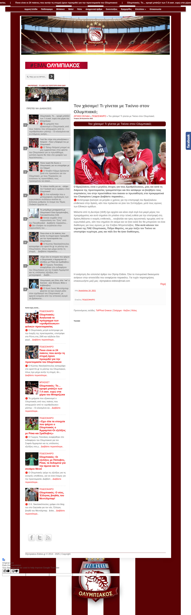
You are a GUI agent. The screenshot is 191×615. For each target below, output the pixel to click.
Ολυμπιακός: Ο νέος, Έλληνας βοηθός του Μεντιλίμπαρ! (51, 495)
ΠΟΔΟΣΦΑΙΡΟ (99, 116)
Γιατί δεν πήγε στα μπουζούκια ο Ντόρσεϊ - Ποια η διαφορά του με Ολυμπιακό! (54, 141)
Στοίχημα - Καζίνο (121, 310)
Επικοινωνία (155, 9)
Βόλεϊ (70, 9)
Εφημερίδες (126, 9)
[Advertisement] (120, 80)
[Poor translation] (15, 571)
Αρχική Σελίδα (30, 9)
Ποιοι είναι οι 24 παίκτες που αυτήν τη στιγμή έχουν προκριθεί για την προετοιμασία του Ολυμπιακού (73, 3)
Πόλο (79, 9)
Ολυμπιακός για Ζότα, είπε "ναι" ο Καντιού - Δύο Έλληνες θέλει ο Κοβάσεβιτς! (55, 282)
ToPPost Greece (104, 310)
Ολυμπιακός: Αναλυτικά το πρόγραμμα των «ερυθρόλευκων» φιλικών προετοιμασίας (42, 320)
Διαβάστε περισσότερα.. (43, 340)
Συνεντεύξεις (111, 9)
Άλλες (134, 310)
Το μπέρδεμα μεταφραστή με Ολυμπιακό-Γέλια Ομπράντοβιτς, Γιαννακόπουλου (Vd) (54, 212)
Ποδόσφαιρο (47, 9)
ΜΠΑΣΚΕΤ (44, 382)
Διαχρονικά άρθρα (94, 9)
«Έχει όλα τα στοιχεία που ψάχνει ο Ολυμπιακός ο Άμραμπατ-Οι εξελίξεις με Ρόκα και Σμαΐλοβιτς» (55, 259)
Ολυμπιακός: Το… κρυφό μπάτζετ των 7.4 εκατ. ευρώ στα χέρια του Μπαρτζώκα (55, 118)
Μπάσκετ (60, 9)
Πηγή (163, 284)
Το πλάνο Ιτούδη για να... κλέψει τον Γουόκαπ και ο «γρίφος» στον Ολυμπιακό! (55, 188)
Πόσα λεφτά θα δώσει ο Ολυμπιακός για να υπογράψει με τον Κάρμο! (54, 165)
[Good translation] (6, 571)
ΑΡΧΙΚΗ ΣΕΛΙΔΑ (82, 116)
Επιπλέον (140, 9)
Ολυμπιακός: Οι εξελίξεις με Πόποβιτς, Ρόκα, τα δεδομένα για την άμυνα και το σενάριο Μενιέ (45, 462)
